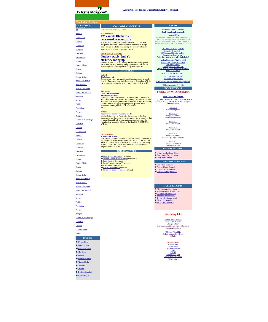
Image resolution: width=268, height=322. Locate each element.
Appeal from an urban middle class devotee (173, 69)
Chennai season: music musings (115, 159)
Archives (165, 9)
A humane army (109, 165)
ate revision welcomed (166, 167)
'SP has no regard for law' (173, 79)
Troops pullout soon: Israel (167, 198)
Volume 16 (173, 133)
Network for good (173, 255)
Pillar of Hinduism (173, 71)
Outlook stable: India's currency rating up (116, 58)
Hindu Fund (173, 246)
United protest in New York (173, 67)
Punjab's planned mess (111, 168)
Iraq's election (108, 161)
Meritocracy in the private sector (173, 62)
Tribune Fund (173, 244)
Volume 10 (173, 113)
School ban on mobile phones (114, 170)
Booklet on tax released (165, 165)
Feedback (140, 9)
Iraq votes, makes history (166, 193)
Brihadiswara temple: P (165, 82)
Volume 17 (173, 141)
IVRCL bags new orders (166, 169)
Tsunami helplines (173, 248)
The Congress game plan (112, 156)
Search (174, 9)
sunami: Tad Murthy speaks (173, 48)
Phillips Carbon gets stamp (167, 171)
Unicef (173, 250)
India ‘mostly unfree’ (165, 157)
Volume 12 (173, 121)
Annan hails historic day (166, 196)
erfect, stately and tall (182, 82)
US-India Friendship (173, 232)
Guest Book (153, 9)
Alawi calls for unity (164, 200)
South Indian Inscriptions (173, 96)
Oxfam (173, 252)
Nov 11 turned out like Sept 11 (173, 73)
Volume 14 (173, 127)
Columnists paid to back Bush (168, 191)
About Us (128, 9)
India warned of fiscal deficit (167, 153)
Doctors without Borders (173, 257)
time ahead (173, 189)
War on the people (173, 64)
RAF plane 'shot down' (165, 202)
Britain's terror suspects (112, 163)
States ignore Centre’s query (167, 155)
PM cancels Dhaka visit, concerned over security (116, 37)
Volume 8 (173, 107)
